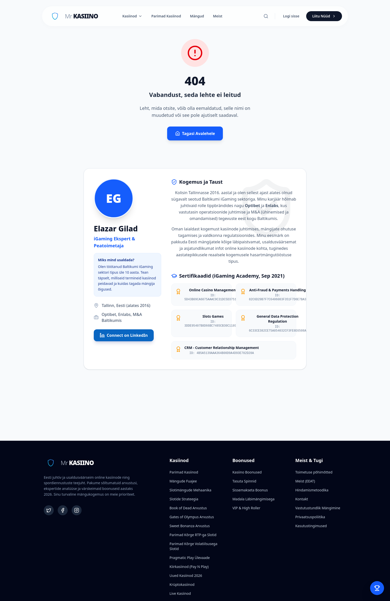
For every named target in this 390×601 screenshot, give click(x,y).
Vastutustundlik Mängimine (317, 508)
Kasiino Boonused (247, 472)
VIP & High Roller (246, 508)
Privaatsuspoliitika (310, 517)
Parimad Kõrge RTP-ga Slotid (193, 534)
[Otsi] (266, 16)
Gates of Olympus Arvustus (192, 517)
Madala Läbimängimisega (253, 499)
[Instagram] (77, 510)
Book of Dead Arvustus (188, 508)
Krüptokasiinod (182, 584)
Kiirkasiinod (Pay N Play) (189, 566)
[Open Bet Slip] (377, 588)
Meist (217, 16)
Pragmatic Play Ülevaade (190, 557)
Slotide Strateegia (184, 499)
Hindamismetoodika (311, 490)
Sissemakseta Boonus (250, 490)
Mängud (197, 16)
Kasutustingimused (311, 525)
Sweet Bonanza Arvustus (190, 525)
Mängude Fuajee (183, 481)
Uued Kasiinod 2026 (186, 575)
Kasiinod (132, 16)
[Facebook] (63, 510)
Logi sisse (291, 16)
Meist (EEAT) (305, 481)
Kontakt (301, 499)
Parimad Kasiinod (166, 16)
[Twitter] (49, 510)
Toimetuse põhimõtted (313, 472)
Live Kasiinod (180, 593)
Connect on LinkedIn (124, 335)
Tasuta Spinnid (244, 481)
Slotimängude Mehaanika (190, 490)
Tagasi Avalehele (195, 133)
